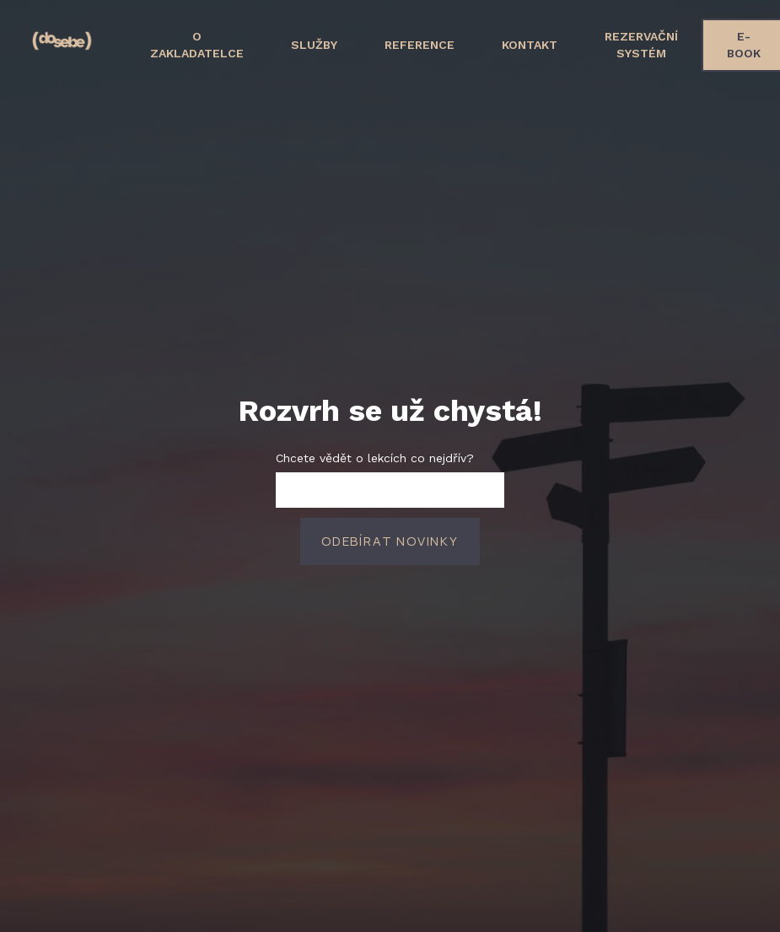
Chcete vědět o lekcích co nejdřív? (375, 452)
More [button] (691, 39)
